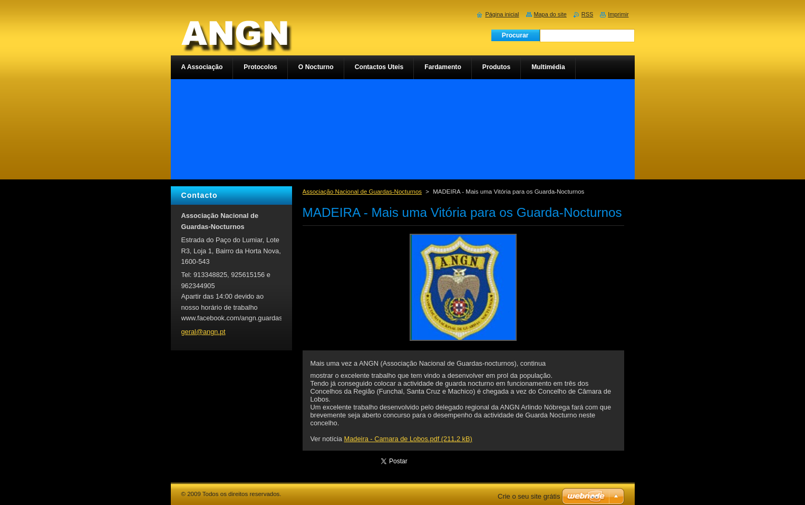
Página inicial (502, 14)
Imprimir (618, 14)
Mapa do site (550, 14)
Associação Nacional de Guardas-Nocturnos (362, 191)
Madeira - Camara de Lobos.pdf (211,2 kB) (408, 439)
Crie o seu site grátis (529, 496)
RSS (587, 14)
